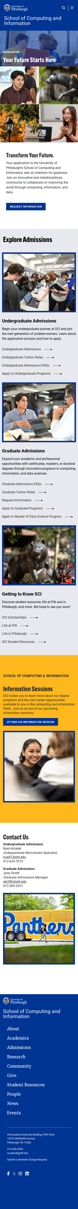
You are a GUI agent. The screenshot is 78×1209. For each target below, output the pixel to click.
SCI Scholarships (14, 617)
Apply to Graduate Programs (22, 508)
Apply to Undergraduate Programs (26, 373)
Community (19, 1066)
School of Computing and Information (32, 20)
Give (11, 1075)
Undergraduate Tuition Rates (22, 357)
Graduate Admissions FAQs (21, 484)
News (12, 1103)
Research (16, 1057)
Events (14, 1113)
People (14, 1094)
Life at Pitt (9, 625)
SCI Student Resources (18, 641)
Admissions (19, 1047)
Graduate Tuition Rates (18, 492)
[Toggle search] (64, 7)
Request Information (26, 206)
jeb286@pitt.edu (14, 881)
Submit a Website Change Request (27, 1159)
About (13, 1029)
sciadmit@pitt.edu (17, 1153)
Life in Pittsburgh (14, 633)
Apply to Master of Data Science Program (32, 516)
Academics (18, 1038)
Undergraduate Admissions (21, 349)
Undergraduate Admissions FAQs (25, 365)
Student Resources (26, 1085)
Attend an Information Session (30, 721)
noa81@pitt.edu (14, 857)
